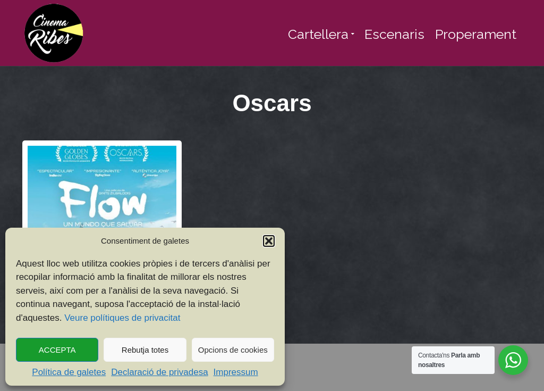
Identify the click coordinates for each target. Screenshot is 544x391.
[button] (269, 241)
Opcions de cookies (233, 349)
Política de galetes (69, 372)
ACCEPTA (57, 349)
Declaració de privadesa (159, 372)
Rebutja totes (145, 349)
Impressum (236, 372)
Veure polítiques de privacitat (122, 318)
